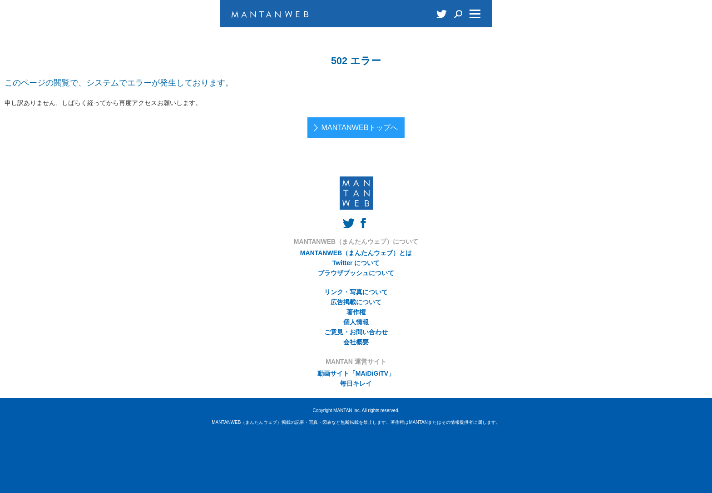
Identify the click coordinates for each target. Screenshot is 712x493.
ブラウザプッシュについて (356, 273)
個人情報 (356, 322)
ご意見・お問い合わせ (356, 332)
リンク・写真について (356, 292)
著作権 (356, 312)
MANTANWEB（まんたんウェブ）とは (356, 253)
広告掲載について (356, 302)
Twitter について (356, 263)
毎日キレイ (356, 383)
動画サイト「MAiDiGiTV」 (356, 373)
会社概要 (356, 342)
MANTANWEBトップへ (359, 127)
